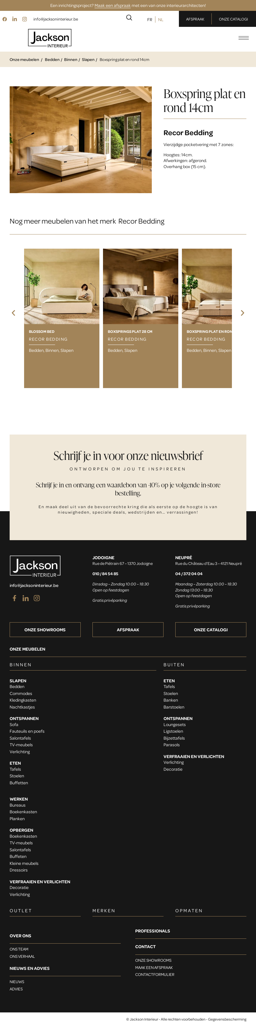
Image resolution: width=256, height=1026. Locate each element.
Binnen (70, 59)
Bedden (52, 59)
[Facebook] (4, 18)
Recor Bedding (188, 132)
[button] (13, 313)
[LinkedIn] (14, 18)
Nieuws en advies (30, 968)
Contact (145, 946)
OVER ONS (20, 935)
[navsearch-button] (129, 19)
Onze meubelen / (26, 59)
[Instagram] (24, 18)
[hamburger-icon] (243, 38)
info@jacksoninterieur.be (55, 18)
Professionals (152, 931)
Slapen (88, 59)
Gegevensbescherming (227, 1019)
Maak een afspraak (113, 5)
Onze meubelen (27, 649)
